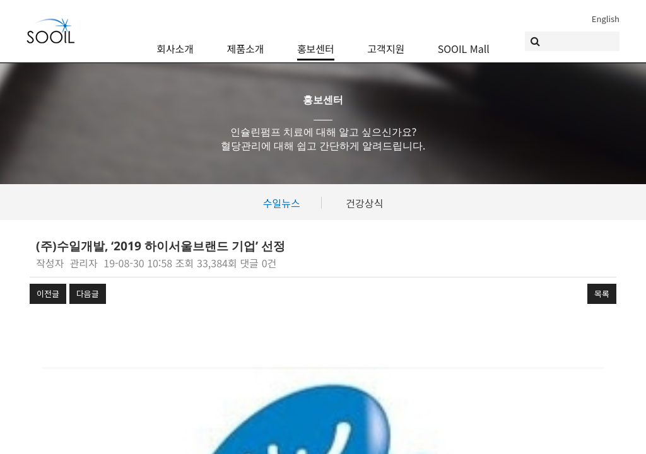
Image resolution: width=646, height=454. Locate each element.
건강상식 (364, 203)
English (606, 19)
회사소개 (175, 39)
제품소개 (245, 39)
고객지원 (385, 39)
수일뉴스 (281, 203)
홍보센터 (315, 39)
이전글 (48, 294)
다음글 (87, 294)
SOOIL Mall (464, 39)
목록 (601, 294)
